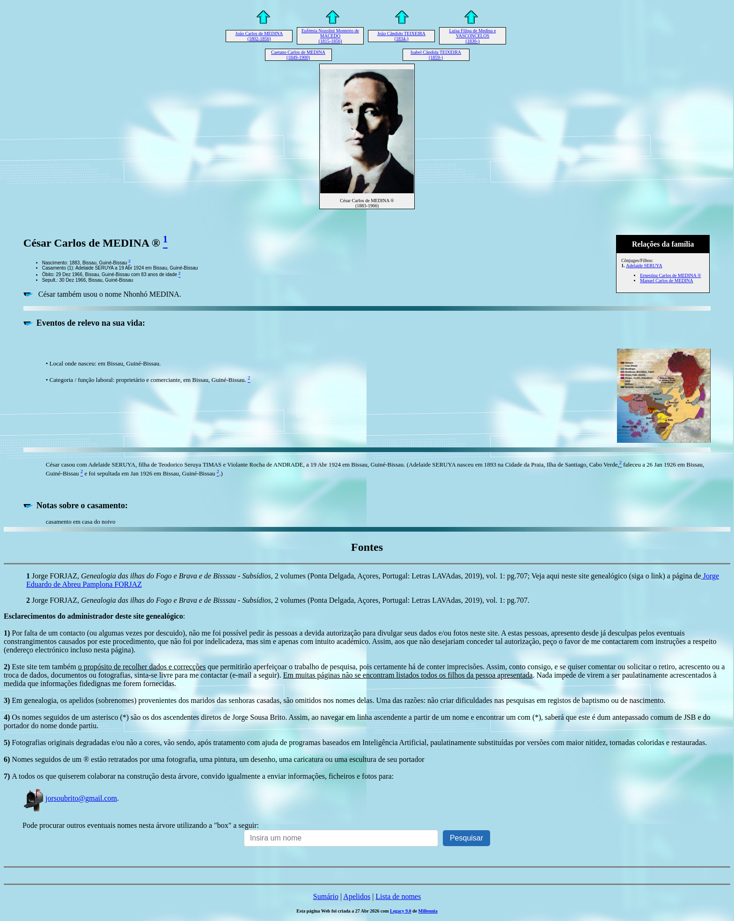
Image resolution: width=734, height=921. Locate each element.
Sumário (325, 896)
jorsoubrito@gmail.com (69, 798)
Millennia (428, 911)
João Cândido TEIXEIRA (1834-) (401, 36)
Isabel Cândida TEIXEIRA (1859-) (436, 55)
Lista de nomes (398, 896)
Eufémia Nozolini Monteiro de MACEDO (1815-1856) (330, 36)
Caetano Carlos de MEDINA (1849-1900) (298, 55)
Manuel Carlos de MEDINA (666, 280)
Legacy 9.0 (400, 911)
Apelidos (356, 896)
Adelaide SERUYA (644, 265)
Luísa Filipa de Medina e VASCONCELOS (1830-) (472, 36)
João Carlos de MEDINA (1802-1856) (259, 36)
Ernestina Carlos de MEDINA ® (670, 275)
